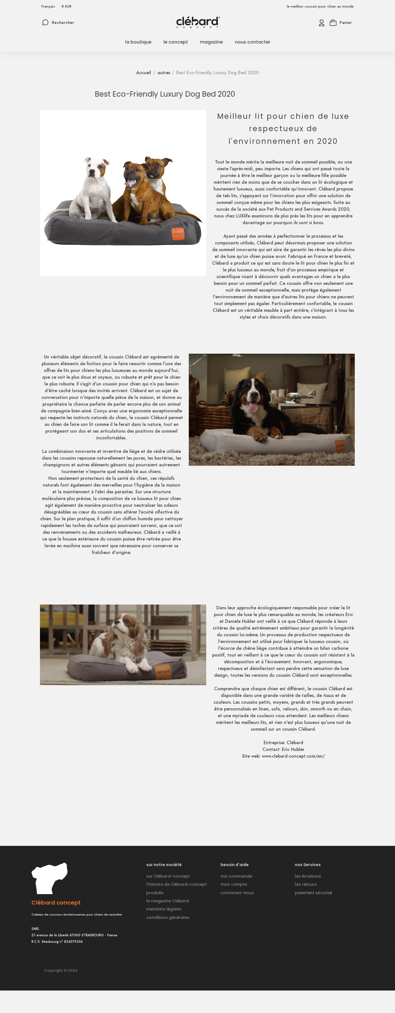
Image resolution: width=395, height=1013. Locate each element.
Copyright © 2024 (60, 970)
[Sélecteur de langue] (48, 6)
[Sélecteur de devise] (66, 6)
